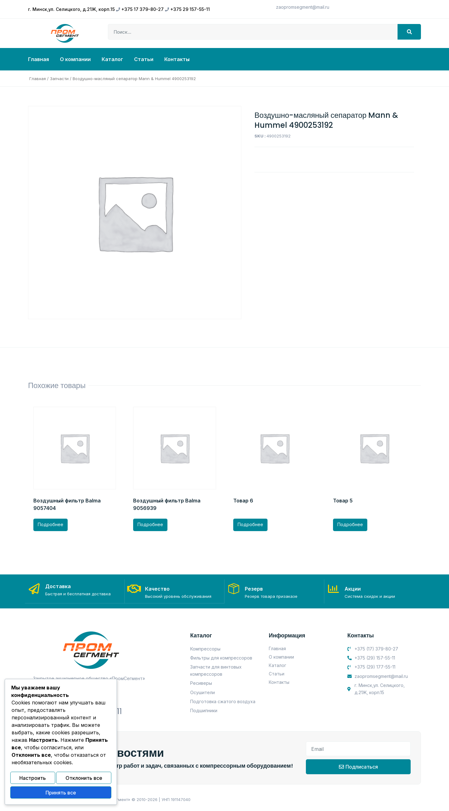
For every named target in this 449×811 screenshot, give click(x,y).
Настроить (32, 780)
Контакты (177, 59)
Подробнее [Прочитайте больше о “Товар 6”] (250, 524)
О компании (75, 59)
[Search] (409, 32)
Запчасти (59, 78)
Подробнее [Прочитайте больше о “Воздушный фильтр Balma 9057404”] (50, 524)
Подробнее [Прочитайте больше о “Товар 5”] (350, 524)
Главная (38, 59)
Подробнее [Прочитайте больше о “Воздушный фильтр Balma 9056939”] (150, 524)
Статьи (143, 59)
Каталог (112, 59)
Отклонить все (83, 780)
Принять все (61, 793)
